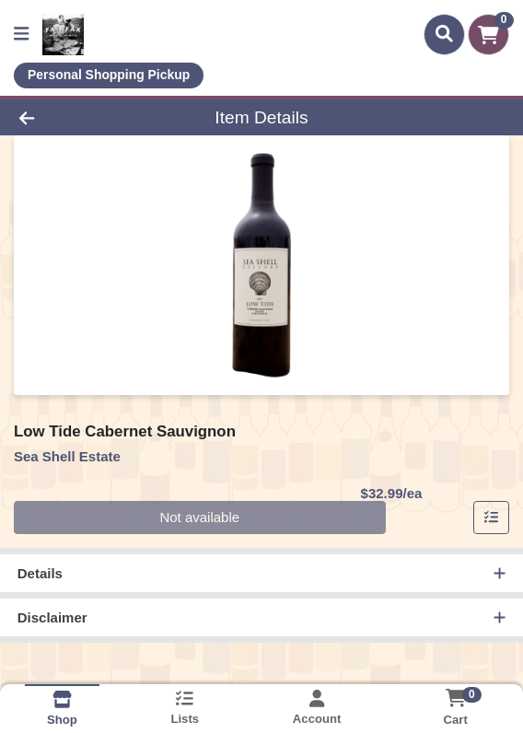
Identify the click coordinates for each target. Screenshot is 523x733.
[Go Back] (76, 117)
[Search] (444, 34)
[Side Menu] (21, 34)
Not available (199, 517)
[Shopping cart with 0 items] (488, 34)
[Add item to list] (491, 517)
